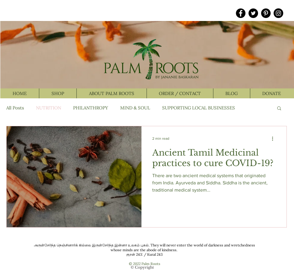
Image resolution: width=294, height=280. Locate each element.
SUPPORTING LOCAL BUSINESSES (198, 108)
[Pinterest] (266, 13)
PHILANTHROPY (90, 108)
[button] (279, 109)
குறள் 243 (134, 254)
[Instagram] (278, 13)
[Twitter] (253, 13)
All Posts (15, 108)
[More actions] (274, 138)
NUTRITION (48, 108)
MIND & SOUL (135, 108)
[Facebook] (240, 13)
